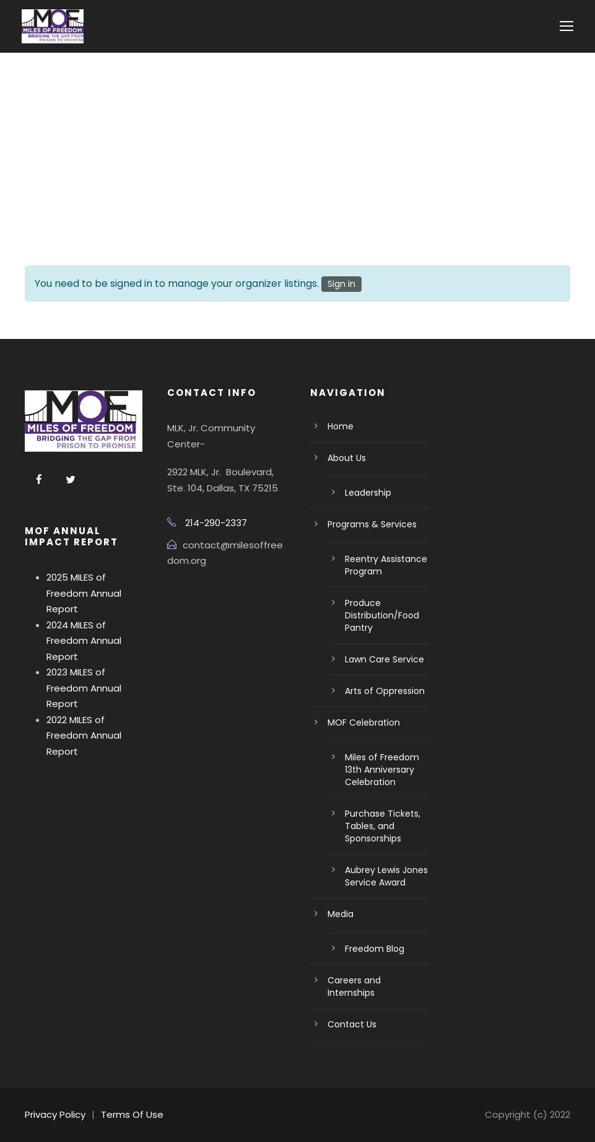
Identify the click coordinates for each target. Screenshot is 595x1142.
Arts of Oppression (385, 691)
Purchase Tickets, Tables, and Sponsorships (382, 826)
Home (341, 426)
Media (341, 914)
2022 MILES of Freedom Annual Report (83, 735)
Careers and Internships (354, 986)
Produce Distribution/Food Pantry (382, 615)
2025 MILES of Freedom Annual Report (83, 593)
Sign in (341, 284)
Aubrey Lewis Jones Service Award (386, 876)
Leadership (368, 492)
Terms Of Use (132, 1114)
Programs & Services (372, 524)
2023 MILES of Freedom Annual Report (83, 687)
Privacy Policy (55, 1114)
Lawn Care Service (384, 659)
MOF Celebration (364, 722)
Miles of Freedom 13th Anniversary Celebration (382, 769)
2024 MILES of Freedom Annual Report (83, 640)
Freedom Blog (374, 948)
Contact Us (352, 1024)
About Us (347, 458)
